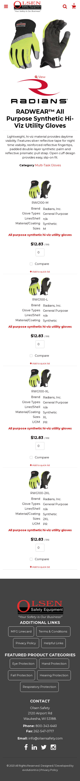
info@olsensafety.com (46, 738)
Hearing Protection (54, 675)
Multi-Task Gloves (48, 165)
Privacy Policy (26, 643)
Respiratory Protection (39, 687)
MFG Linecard (21, 631)
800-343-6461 (46, 726)
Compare (38, 264)
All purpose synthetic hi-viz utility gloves (40, 235)
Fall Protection (21, 675)
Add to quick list (40, 271)
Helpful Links (53, 643)
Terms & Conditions (53, 631)
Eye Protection (23, 663)
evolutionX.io (30, 770)
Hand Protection (54, 663)
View (40, 77)
